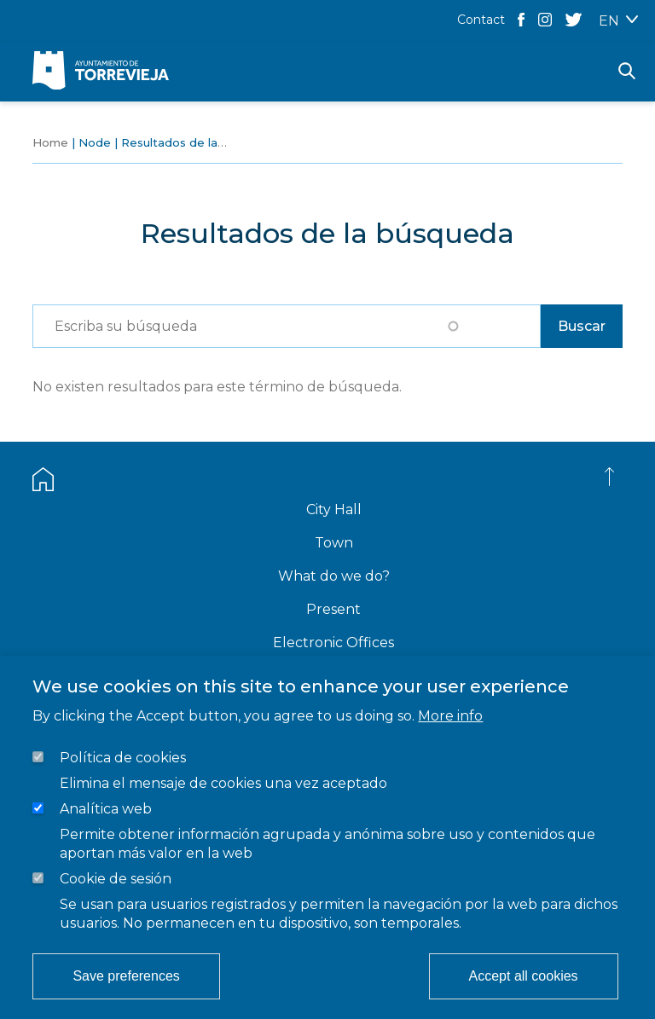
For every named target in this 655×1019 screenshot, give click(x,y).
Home (50, 142)
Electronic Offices (333, 642)
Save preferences (125, 976)
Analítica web (106, 809)
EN (609, 21)
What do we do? (334, 576)
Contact (481, 19)
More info (450, 716)
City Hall (334, 509)
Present (333, 609)
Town (334, 543)
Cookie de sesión (115, 879)
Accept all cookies (523, 976)
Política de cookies (123, 758)
